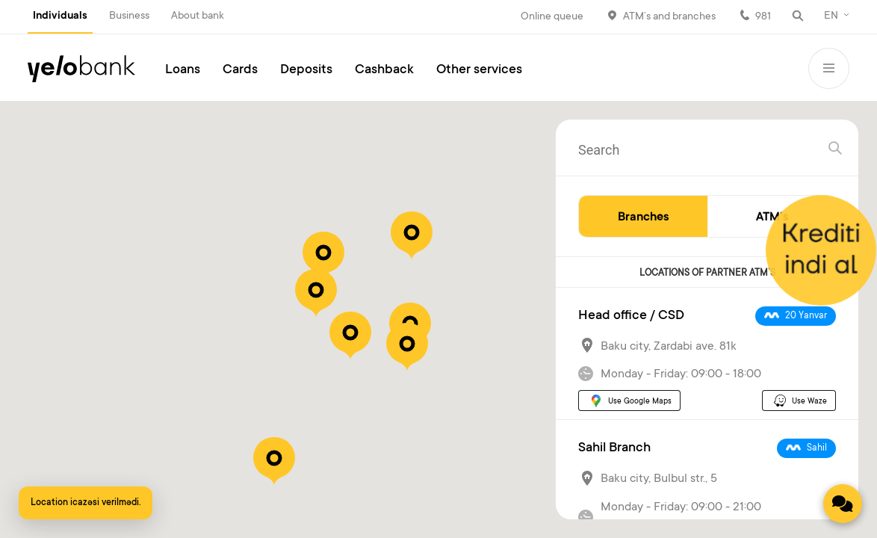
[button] (323, 256)
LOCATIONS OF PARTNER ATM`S (707, 273)
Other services (479, 70)
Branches (643, 217)
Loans (182, 70)
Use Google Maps (640, 402)
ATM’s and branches (669, 17)
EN (831, 16)
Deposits (306, 70)
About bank (197, 16)
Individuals (60, 16)
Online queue (552, 17)
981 (763, 17)
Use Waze (809, 402)
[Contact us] (842, 503)
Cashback (384, 70)
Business (129, 16)
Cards (240, 70)
